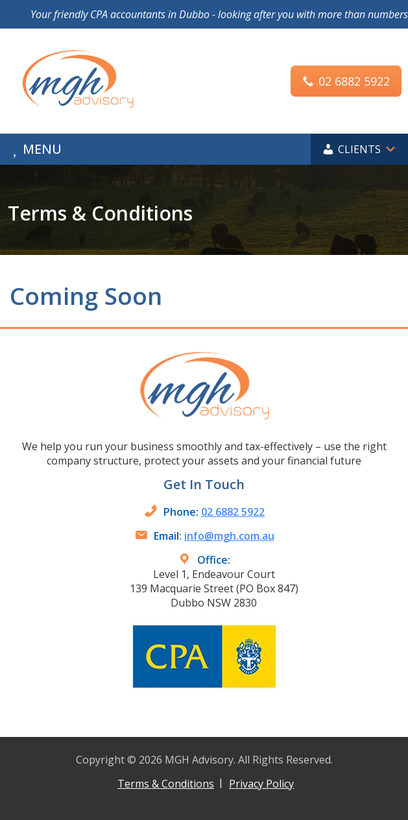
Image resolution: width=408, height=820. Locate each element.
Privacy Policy (261, 784)
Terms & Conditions (165, 784)
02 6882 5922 (233, 512)
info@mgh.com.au (229, 536)
